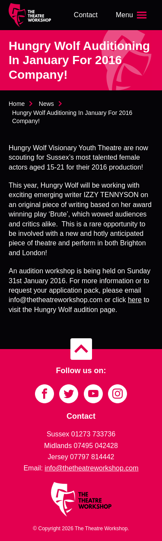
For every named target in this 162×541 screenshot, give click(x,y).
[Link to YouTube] (93, 393)
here (135, 299)
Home (17, 103)
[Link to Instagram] (117, 393)
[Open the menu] (132, 15)
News (46, 103)
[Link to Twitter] (68, 393)
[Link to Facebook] (44, 393)
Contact (86, 15)
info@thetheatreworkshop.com (91, 468)
